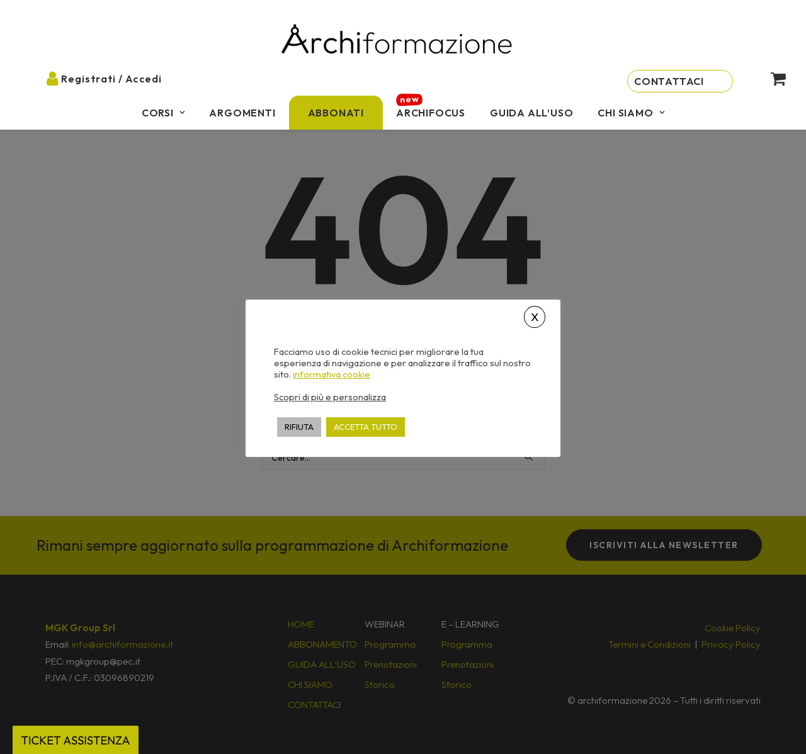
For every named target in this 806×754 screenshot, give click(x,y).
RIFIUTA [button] (299, 427)
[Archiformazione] (397, 40)
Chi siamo (631, 112)
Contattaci (669, 81)
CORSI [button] (163, 112)
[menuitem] (163, 113)
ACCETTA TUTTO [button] (365, 427)
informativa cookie (331, 374)
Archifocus (430, 112)
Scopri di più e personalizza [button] (330, 397)
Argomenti (242, 112)
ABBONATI (336, 112)
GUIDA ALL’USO (531, 112)
